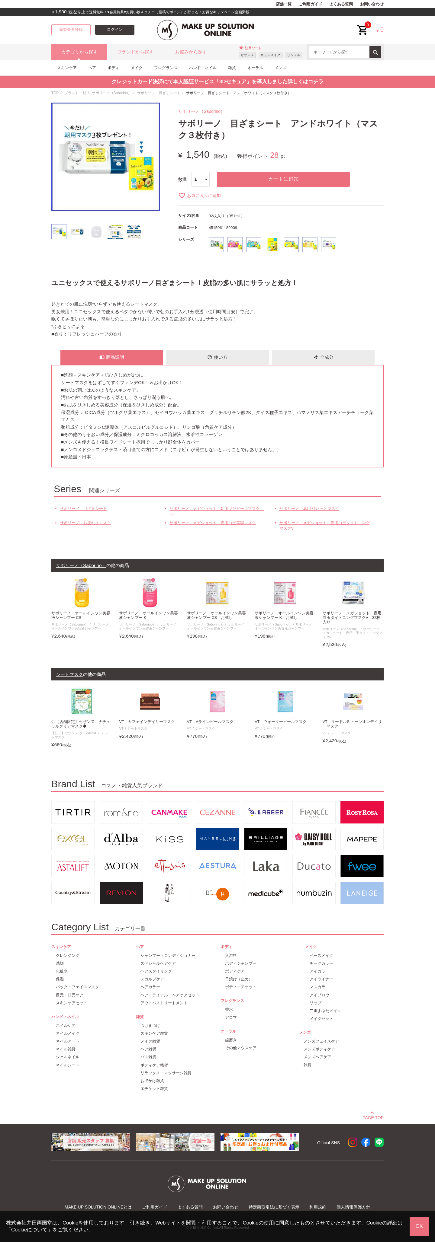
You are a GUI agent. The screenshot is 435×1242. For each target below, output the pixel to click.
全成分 (323, 357)
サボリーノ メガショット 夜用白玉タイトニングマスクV (324, 525)
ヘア (92, 67)
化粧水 (62, 971)
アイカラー (319, 971)
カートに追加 (283, 179)
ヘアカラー (150, 987)
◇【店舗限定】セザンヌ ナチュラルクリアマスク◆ (80, 724)
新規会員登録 (71, 29)
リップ (315, 1003)
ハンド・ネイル (203, 67)
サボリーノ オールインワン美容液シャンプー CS (80, 615)
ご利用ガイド (310, 4)
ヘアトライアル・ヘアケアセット (169, 995)
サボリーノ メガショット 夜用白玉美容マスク (212, 523)
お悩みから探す (191, 51)
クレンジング (67, 955)
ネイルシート (67, 1065)
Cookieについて (29, 1230)
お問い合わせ (372, 4)
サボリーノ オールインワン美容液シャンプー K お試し (284, 615)
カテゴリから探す (79, 51)
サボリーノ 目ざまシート (159, 93)
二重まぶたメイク (325, 1010)
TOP (55, 93)
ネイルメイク (67, 1033)
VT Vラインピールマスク (210, 722)
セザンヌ (247, 55)
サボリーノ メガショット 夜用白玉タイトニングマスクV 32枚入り (352, 617)
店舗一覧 (284, 4)
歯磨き (231, 1040)
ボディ (113, 67)
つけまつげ (150, 1025)
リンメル (293, 55)
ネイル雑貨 (66, 1049)
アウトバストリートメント (164, 1003)
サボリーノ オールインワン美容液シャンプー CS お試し (216, 615)
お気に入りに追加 (199, 195)
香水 (229, 1009)
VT (121, 728)
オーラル (255, 67)
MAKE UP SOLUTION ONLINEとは (98, 1207)
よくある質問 (341, 4)
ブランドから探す (135, 51)
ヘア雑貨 (148, 1049)
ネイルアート (67, 1041)
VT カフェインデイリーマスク (147, 722)
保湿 (60, 979)
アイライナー (321, 979)
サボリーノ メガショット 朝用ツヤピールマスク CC (216, 511)
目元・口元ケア (69, 995)
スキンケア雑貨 (154, 1033)
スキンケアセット (71, 1003)
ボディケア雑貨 (154, 1065)
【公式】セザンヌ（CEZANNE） (76, 733)
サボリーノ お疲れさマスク (85, 523)
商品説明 (111, 357)
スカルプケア (152, 979)
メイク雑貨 (150, 1041)
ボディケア (235, 971)
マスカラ (317, 987)
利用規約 (317, 1207)
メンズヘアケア (317, 1057)
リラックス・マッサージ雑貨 (166, 1073)
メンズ (280, 67)
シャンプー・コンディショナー (167, 955)
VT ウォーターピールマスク (281, 722)
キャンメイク (270, 55)
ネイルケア (66, 1025)
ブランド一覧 (75, 93)
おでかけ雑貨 (152, 1080)
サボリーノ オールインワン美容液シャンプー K (148, 615)
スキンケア (67, 67)
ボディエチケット (240, 987)
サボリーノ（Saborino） (112, 93)
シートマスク (137, 728)
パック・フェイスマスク (77, 987)
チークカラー (321, 963)
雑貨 (232, 67)
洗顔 (60, 963)
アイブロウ (319, 995)
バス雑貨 (148, 1057)
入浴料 (231, 955)
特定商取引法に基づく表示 (274, 1207)
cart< (362, 25)
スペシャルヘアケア (158, 963)
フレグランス (166, 67)
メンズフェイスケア (321, 1041)
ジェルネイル (67, 1057)
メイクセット (321, 1018)
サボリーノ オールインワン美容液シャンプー (81, 626)
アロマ (231, 1017)
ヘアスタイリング (156, 971)
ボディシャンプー (240, 963)
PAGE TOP (373, 1116)
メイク (137, 67)
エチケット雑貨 (154, 1088)
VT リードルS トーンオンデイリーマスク (352, 724)
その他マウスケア (240, 1048)
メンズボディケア (319, 1049)
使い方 (217, 357)
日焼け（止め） (239, 979)
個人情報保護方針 (353, 1207)
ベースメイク (321, 955)
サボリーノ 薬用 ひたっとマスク (309, 508)
